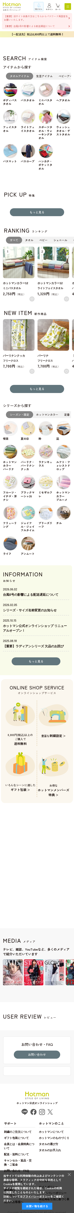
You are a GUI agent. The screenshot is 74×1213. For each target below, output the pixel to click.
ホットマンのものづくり (54, 1137)
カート (58, 9)
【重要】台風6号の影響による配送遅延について (29, 26)
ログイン (49, 9)
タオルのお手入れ (50, 1150)
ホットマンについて (51, 1131)
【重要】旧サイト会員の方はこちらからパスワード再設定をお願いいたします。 (36, 17)
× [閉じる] (69, 1174)
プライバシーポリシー (36, 1196)
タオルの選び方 (48, 1144)
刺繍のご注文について (18, 1131)
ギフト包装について (16, 1137)
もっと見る (37, 212)
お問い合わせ (37, 1054)
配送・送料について (16, 1154)
